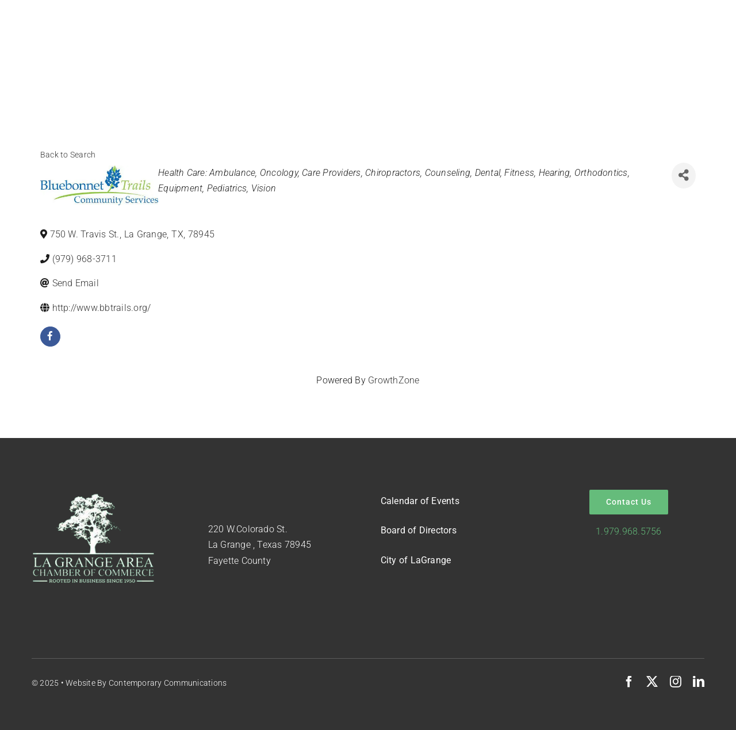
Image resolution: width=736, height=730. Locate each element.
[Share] (684, 176)
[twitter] (652, 681)
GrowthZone (393, 380)
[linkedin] (698, 681)
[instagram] (675, 681)
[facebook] (50, 336)
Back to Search (67, 155)
